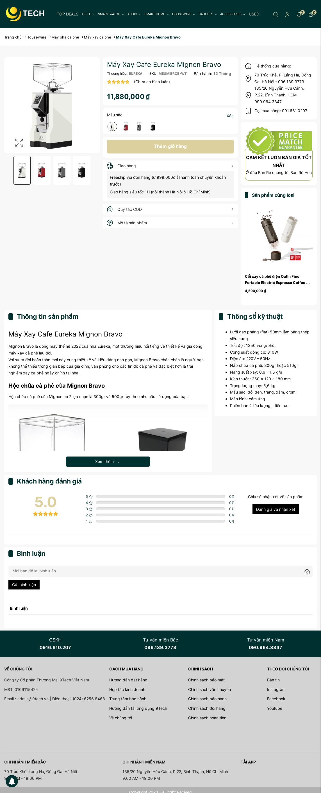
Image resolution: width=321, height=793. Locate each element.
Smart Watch (111, 14)
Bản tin (273, 679)
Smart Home (156, 14)
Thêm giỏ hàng (170, 146)
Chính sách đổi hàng (207, 708)
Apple (88, 14)
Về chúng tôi (120, 717)
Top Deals (67, 14)
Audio (134, 14)
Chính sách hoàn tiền (207, 717)
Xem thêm (107, 461)
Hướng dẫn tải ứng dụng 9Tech (138, 708)
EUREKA (135, 73)
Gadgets (208, 14)
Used (254, 14)
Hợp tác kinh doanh (127, 689)
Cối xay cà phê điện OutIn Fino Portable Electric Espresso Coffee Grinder (275, 282)
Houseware (183, 14)
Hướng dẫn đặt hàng (128, 679)
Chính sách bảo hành (207, 698)
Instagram (276, 689)
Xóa (230, 115)
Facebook (276, 698)
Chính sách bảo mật (206, 679)
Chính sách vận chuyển (209, 689)
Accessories (233, 14)
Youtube (274, 708)
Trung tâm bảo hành (127, 698)
